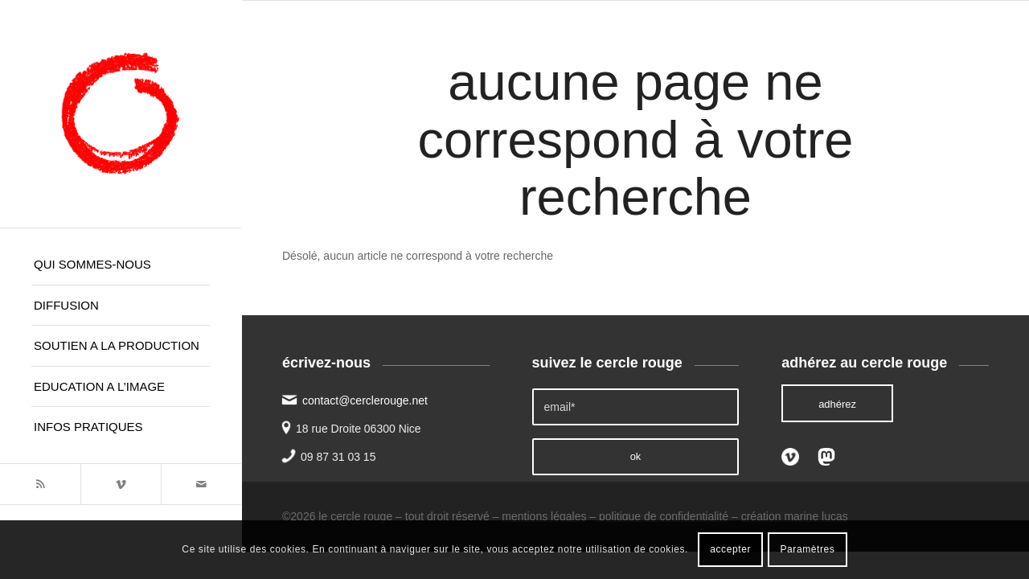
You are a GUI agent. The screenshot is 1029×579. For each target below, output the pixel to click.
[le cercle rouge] (120, 113)
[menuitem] (120, 264)
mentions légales (544, 516)
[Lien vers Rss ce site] (40, 484)
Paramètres (807, 549)
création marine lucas (794, 516)
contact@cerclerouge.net (365, 400)
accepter (730, 549)
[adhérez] (837, 403)
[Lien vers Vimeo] (120, 484)
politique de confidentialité (662, 516)
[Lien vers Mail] (201, 484)
